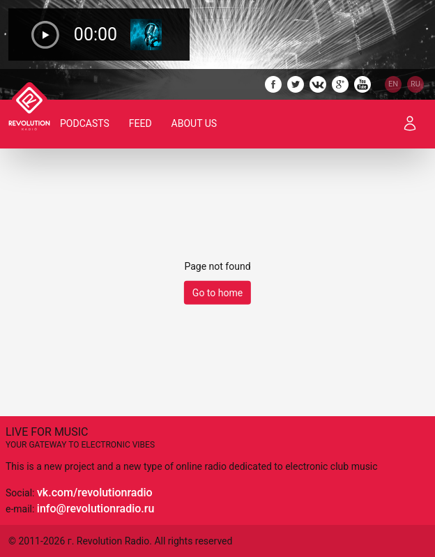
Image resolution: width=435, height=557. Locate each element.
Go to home (217, 292)
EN (393, 84)
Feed (140, 123)
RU (415, 84)
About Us (194, 123)
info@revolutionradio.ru (95, 508)
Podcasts (84, 123)
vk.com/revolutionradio (95, 492)
